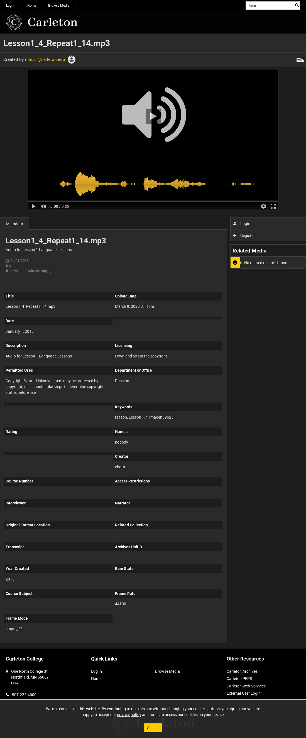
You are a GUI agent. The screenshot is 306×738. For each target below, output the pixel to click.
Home (31, 5)
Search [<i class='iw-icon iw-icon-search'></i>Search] (297, 5)
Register (244, 235)
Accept (153, 727)
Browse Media (59, 5)
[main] (153, 341)
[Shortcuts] (300, 58)
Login (241, 223)
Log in (10, 5)
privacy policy (129, 714)
